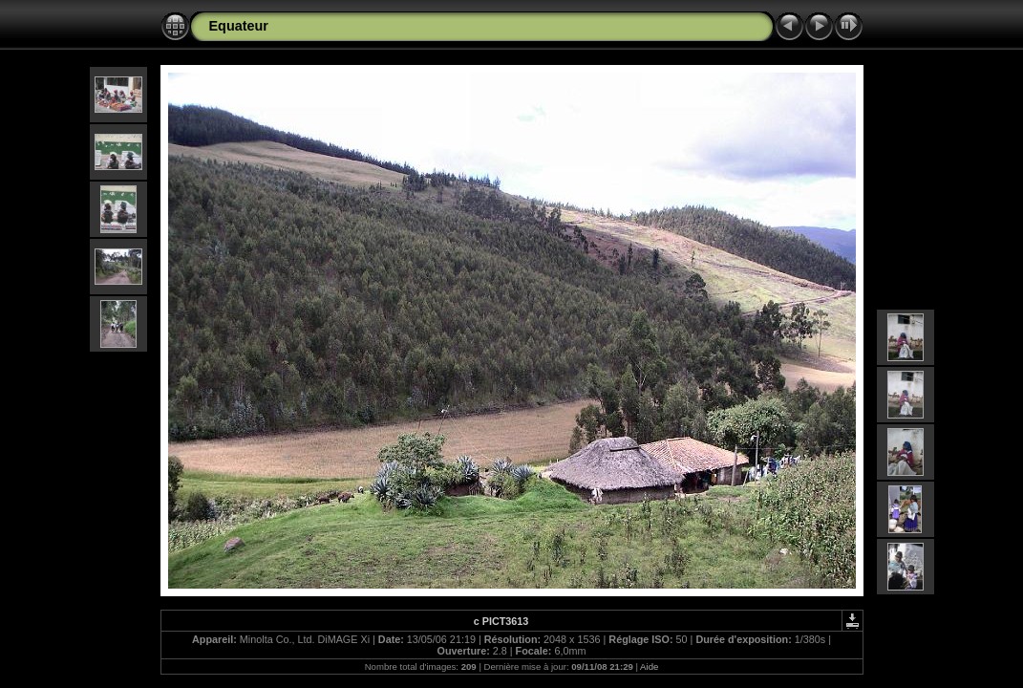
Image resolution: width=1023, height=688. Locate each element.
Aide (649, 666)
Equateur (238, 25)
